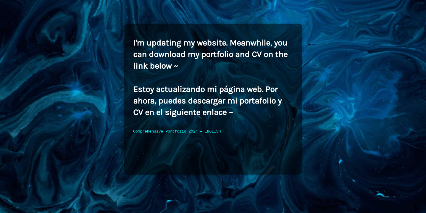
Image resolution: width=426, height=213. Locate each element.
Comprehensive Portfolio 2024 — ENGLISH (177, 131)
